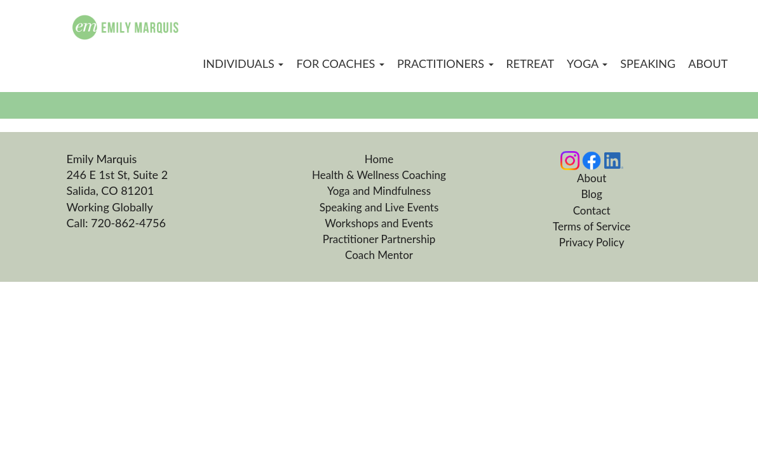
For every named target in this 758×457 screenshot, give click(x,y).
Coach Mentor (379, 255)
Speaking (647, 63)
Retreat (530, 63)
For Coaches (340, 63)
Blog (591, 194)
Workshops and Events (379, 223)
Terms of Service (591, 226)
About (708, 63)
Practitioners (445, 63)
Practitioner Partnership (379, 239)
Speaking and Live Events (379, 207)
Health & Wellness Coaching (379, 175)
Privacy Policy (592, 242)
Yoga (587, 63)
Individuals (243, 63)
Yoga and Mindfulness (379, 190)
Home (379, 159)
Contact (592, 210)
